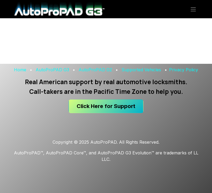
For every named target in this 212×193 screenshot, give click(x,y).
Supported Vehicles (141, 69)
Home (20, 69)
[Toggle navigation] (193, 9)
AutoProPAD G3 (52, 69)
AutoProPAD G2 (95, 69)
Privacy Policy (183, 69)
